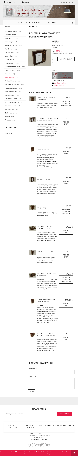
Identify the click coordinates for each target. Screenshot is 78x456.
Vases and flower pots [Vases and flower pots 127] (12, 67)
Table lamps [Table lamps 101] (9, 38)
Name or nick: (32, 369)
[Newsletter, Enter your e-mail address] (31, 414)
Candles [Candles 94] (7, 74)
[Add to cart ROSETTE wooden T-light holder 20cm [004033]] (66, 256)
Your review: (32, 376)
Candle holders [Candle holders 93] (10, 70)
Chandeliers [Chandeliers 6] (9, 56)
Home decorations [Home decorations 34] (11, 88)
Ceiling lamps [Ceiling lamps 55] (9, 52)
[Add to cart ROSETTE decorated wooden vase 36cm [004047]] (66, 153)
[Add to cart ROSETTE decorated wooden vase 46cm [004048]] (66, 305)
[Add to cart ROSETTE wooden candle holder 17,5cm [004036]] (66, 232)
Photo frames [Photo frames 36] (9, 77)
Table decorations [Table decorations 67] (11, 92)
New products (10, 116)
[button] (59, 83)
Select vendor (9, 133)
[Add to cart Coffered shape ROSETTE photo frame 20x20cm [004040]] (66, 123)
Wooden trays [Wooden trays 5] (9, 109)
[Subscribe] (64, 414)
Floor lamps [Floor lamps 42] (9, 42)
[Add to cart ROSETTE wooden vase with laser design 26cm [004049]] (66, 338)
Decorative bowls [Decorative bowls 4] (11, 106)
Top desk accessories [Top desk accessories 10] (12, 84)
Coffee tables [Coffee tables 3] (9, 113)
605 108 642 (39, 438)
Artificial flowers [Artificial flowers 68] (10, 81)
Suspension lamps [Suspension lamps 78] (11, 45)
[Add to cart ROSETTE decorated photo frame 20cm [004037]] (66, 183)
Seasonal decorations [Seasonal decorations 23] (12, 102)
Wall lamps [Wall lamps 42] (8, 49)
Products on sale (10, 120)
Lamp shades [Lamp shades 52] (9, 60)
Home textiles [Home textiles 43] (9, 63)
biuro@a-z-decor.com (40, 440)
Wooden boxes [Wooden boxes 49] (10, 95)
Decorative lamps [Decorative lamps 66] (11, 31)
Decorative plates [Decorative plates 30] (11, 99)
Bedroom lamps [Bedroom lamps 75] (10, 35)
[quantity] (54, 59)
